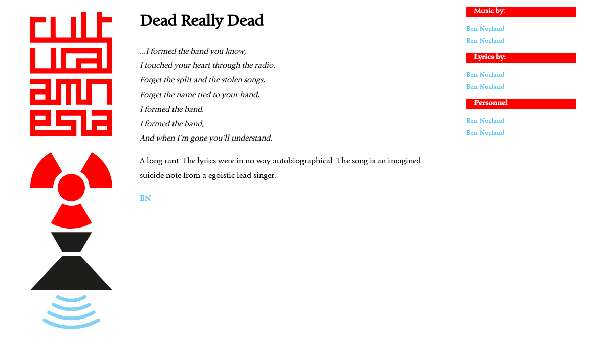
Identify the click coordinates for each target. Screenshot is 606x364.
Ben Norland (485, 29)
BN (145, 199)
